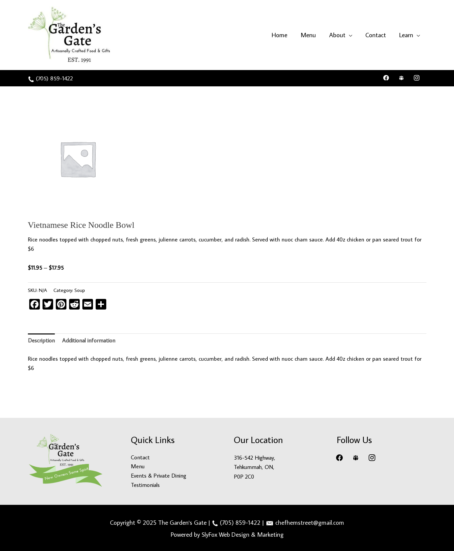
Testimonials (146, 484)
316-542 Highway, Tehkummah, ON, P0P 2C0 (255, 466)
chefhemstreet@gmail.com (309, 521)
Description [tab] (41, 339)
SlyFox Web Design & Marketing (242, 533)
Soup (79, 289)
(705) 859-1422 (55, 77)
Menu (137, 466)
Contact (140, 456)
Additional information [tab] (89, 339)
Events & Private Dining (159, 475)
